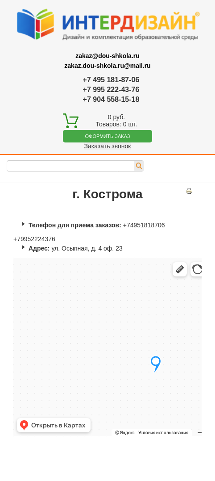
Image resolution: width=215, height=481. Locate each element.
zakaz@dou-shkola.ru (107, 55)
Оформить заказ (107, 136)
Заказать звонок (107, 146)
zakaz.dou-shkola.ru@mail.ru (107, 65)
